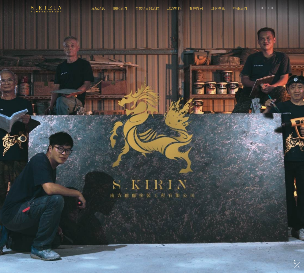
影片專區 (218, 8)
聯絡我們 (240, 8)
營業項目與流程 (147, 8)
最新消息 (98, 8)
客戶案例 (196, 8)
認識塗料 (174, 8)
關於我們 (120, 8)
